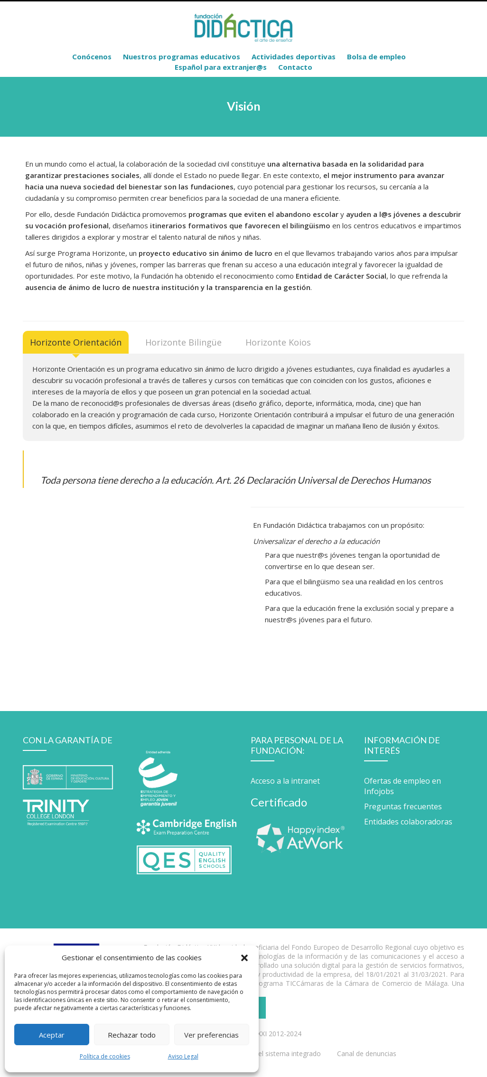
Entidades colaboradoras (408, 821)
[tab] (76, 342)
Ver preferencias (211, 1035)
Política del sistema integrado (275, 1053)
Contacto (295, 67)
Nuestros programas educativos (181, 56)
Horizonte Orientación (76, 342)
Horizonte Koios (278, 342)
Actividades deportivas (294, 56)
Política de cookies (105, 1056)
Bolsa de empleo (376, 56)
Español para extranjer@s (221, 67)
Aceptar (52, 1035)
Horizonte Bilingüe (183, 342)
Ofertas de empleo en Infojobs (402, 786)
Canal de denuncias (366, 1053)
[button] (244, 957)
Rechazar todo (132, 1035)
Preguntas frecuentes (403, 806)
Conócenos (92, 56)
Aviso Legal (183, 1056)
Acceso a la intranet (285, 781)
